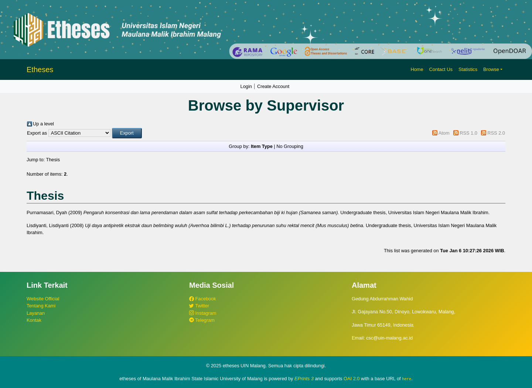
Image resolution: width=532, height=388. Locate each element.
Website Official (43, 298)
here (406, 378)
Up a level (43, 123)
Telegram (202, 320)
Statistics (467, 69)
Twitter (199, 305)
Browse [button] (491, 69)
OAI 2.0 (351, 378)
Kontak (34, 320)
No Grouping (289, 146)
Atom (444, 133)
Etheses (40, 69)
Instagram (202, 313)
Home (416, 69)
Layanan (36, 313)
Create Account (273, 86)
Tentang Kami (41, 305)
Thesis (53, 159)
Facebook (202, 298)
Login (246, 86)
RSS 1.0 (468, 133)
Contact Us (441, 69)
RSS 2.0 (496, 133)
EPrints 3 (304, 378)
